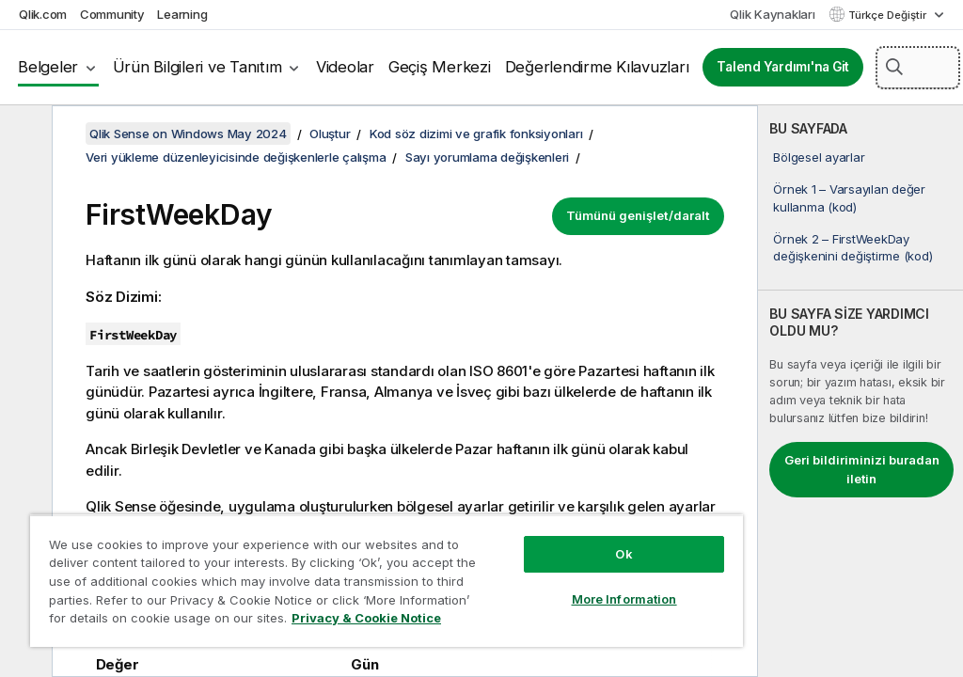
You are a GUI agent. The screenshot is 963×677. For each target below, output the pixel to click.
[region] (386, 580)
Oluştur (329, 133)
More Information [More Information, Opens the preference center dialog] (624, 598)
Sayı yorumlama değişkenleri (487, 157)
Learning (182, 14)
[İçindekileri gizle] (23, 134)
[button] (894, 66)
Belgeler (48, 66)
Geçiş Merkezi (439, 66)
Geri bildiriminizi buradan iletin (861, 469)
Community (112, 14)
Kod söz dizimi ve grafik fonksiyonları (476, 133)
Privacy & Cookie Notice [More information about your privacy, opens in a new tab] (366, 617)
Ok (623, 553)
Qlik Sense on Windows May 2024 (188, 133)
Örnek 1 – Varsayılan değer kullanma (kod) (849, 197)
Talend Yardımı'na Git (783, 66)
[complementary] (860, 391)
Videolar (345, 66)
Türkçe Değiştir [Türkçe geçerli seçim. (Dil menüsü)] (888, 15)
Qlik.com (43, 14)
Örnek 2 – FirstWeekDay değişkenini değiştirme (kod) (852, 247)
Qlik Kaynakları (772, 14)
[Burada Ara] (917, 67)
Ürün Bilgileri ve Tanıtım (197, 66)
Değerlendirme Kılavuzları (597, 66)
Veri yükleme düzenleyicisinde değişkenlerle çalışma (236, 157)
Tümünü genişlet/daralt (638, 215)
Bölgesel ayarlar (818, 157)
